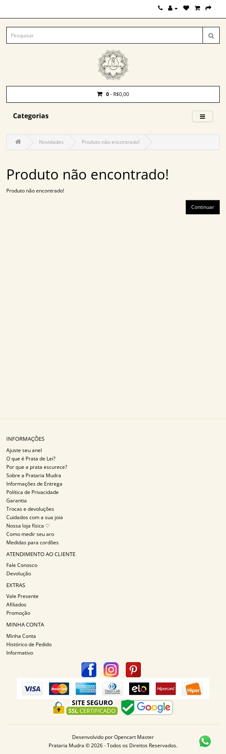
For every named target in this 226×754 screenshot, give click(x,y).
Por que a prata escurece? (36, 467)
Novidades (51, 142)
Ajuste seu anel (24, 450)
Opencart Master (134, 737)
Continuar (202, 207)
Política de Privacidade (32, 492)
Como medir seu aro (30, 534)
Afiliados (16, 604)
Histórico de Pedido (29, 644)
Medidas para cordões (32, 542)
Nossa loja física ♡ (28, 525)
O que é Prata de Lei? (30, 458)
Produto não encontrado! (111, 142)
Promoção (18, 612)
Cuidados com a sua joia (34, 517)
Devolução (18, 573)
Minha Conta (21, 636)
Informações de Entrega (34, 483)
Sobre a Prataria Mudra (33, 475)
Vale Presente (22, 596)
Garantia (16, 500)
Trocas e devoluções (30, 508)
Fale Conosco (21, 565)
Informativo (19, 652)
